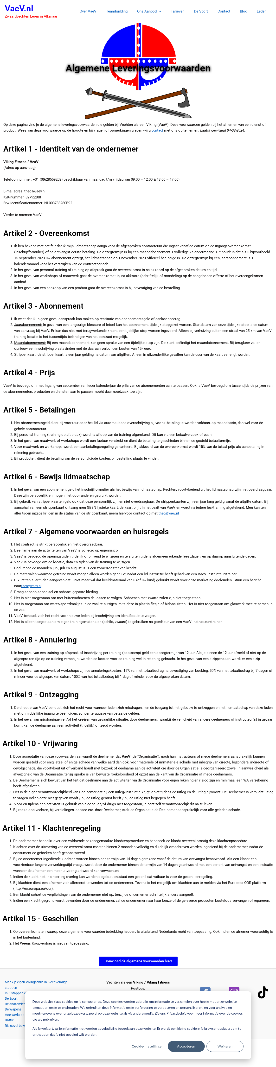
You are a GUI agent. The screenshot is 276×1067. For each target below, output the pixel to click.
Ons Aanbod (162, 11)
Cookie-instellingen (147, 1046)
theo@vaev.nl (169, 513)
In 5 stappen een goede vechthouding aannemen (38, 988)
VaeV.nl (19, 8)
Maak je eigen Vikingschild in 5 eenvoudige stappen (41, 982)
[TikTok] (263, 992)
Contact (230, 11)
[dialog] (138, 1025)
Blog (247, 11)
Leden (263, 11)
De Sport (209, 11)
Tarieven (188, 11)
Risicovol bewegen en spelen (23, 1018)
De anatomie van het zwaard (22, 1000)
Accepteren (186, 1046)
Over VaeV (106, 11)
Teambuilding (132, 11)
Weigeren (225, 1046)
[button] (172, 11)
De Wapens (9, 1006)
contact (158, 130)
